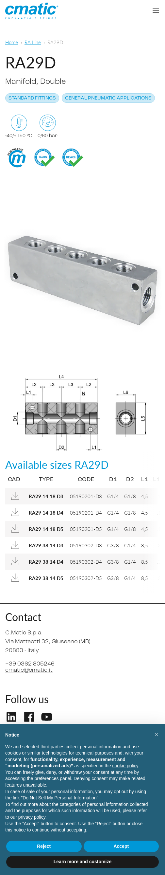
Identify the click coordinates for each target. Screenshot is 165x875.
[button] (156, 734)
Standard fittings (32, 98)
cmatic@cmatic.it (29, 670)
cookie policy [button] (125, 765)
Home (11, 42)
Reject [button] (44, 846)
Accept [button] (121, 846)
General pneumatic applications (108, 98)
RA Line (33, 42)
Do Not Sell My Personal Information (59, 797)
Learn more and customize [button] (82, 861)
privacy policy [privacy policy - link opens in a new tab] (31, 817)
